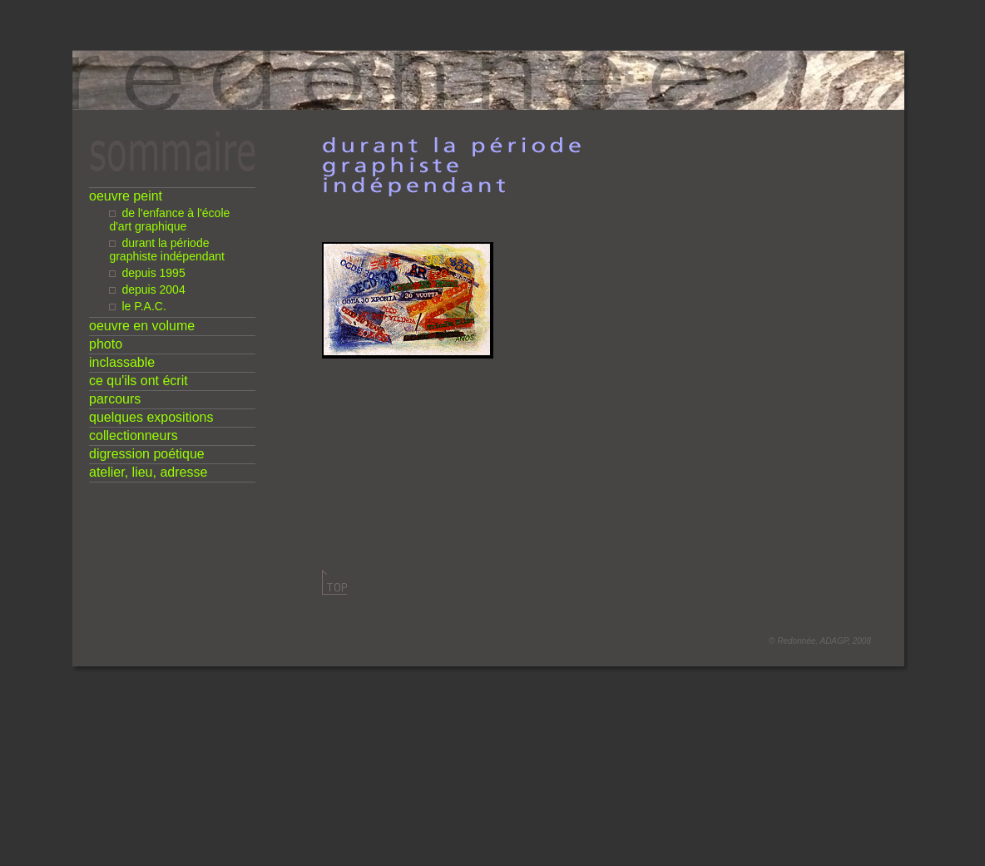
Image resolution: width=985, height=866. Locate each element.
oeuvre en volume (142, 326)
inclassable (122, 362)
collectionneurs (133, 435)
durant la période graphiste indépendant (167, 249)
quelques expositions (151, 417)
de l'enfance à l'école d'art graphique (169, 219)
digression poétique (147, 454)
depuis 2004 (153, 289)
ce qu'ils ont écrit (138, 381)
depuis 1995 (153, 273)
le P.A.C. (143, 306)
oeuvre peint (125, 196)
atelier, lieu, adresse (148, 472)
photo (105, 344)
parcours (115, 399)
